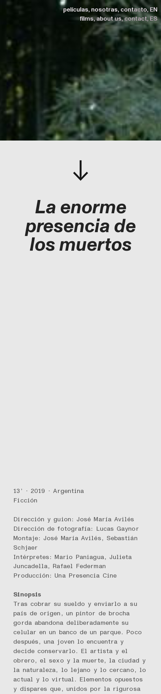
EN (154, 9)
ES (154, 18)
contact (135, 18)
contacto (133, 9)
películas (75, 9)
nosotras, (105, 9)
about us (109, 18)
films (87, 18)
